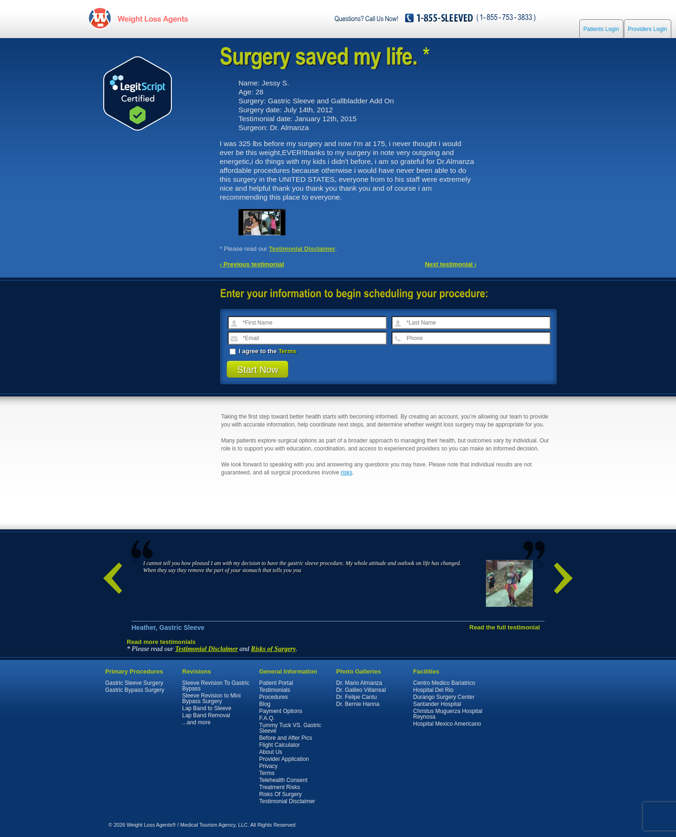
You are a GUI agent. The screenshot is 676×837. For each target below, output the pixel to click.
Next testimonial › (450, 264)
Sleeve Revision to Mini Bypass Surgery (211, 698)
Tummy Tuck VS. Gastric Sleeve (290, 728)
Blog (264, 704)
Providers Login (647, 29)
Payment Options (280, 711)
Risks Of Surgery (280, 794)
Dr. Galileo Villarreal (361, 690)
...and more (196, 722)
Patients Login (601, 29)
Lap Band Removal (206, 715)
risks (347, 472)
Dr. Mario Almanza (359, 683)
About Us (270, 752)
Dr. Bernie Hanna (357, 704)
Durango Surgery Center (444, 697)
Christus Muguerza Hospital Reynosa (447, 714)
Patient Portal (276, 683)
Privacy (268, 766)
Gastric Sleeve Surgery (134, 683)
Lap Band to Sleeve (206, 708)
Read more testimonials (161, 641)
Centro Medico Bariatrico (444, 683)
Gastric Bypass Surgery (134, 690)
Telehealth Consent (283, 780)
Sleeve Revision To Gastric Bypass (215, 686)
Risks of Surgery (273, 648)
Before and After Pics (285, 738)
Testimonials (274, 690)
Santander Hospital (437, 704)
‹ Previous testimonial (252, 264)
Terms (287, 351)
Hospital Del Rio (433, 690)
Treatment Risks (279, 787)
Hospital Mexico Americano (447, 724)
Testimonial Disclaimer (302, 248)
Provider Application (284, 759)
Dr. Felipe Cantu (356, 697)
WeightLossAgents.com (152, 18)
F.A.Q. (267, 718)
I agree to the (263, 351)
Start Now (257, 369)
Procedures (273, 697)
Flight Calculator (279, 745)
